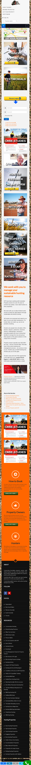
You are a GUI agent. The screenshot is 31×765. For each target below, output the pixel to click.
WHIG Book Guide (10, 635)
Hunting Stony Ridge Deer (12, 706)
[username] (17, 108)
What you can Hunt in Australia (13, 398)
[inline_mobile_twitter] (22, 763)
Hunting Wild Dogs (10, 676)
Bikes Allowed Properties (12, 745)
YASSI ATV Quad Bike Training (13, 673)
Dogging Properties (10, 734)
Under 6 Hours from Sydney (12, 740)
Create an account (10, 122)
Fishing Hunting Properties (12, 751)
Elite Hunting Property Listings (13, 659)
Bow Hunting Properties (11, 737)
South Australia (9, 612)
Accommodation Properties (12, 742)
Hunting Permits (9, 646)
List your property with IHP (12, 640)
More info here (11, 493)
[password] (17, 112)
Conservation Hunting (11, 397)
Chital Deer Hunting (10, 712)
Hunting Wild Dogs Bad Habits (13, 709)
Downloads (8, 649)
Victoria (7, 615)
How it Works (9, 643)
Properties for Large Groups (12, 748)
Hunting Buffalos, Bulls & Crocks (13, 700)
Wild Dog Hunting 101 (11, 692)
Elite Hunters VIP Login (11, 656)
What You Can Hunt (10, 632)
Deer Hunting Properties (12, 725)
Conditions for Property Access (13, 400)
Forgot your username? (11, 124)
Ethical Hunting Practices (12, 629)
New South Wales (10, 607)
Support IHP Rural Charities (12, 665)
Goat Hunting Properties (12, 731)
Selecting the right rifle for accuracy (14, 682)
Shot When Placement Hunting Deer (14, 684)
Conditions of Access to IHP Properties (15, 670)
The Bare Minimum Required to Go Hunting (13, 688)
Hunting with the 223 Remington (13, 667)
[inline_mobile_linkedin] (9, 763)
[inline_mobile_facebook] (3, 763)
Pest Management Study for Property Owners (14, 652)
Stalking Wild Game (10, 695)
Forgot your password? (11, 125)
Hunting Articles (9, 662)
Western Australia (10, 610)
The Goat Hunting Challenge (13, 698)
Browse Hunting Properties (12, 395)
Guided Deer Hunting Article (12, 679)
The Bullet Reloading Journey (13, 703)
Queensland (8, 604)
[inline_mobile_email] (16, 763)
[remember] (4, 115)
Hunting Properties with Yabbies (13, 754)
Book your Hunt (9, 401)
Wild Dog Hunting (10, 715)
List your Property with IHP (12, 408)
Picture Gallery (9, 637)
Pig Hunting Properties (11, 728)
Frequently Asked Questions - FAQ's (15, 403)
